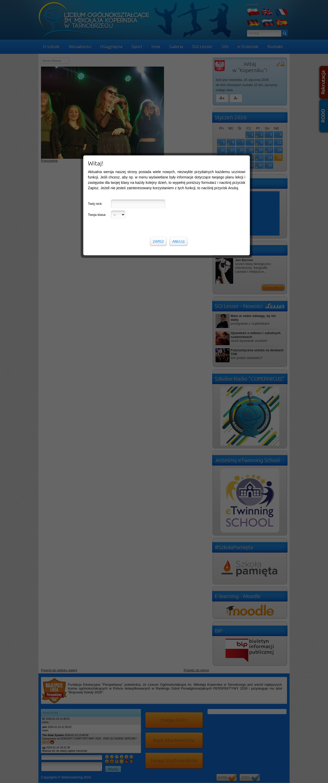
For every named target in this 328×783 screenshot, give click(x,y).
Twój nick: (95, 111)
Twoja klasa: (97, 122)
